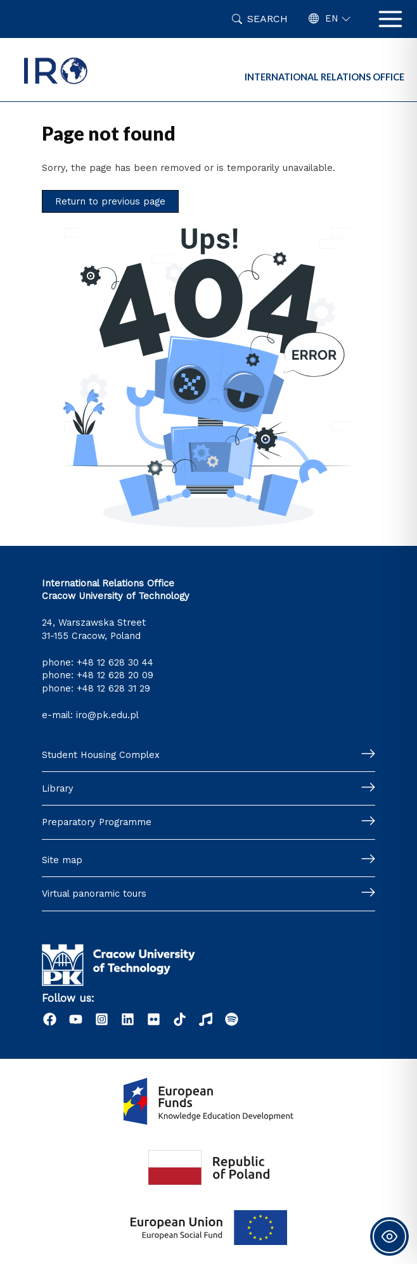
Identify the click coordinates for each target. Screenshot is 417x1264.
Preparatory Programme (96, 822)
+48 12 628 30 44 (115, 662)
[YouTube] (76, 1019)
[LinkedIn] (128, 1019)
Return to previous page (110, 201)
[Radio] (206, 1019)
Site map (62, 860)
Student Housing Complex (101, 755)
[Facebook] (50, 1019)
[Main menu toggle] (390, 19)
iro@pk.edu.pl (107, 715)
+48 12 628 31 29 (113, 688)
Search (267, 19)
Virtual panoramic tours (94, 893)
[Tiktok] (180, 1019)
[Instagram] (102, 1019)
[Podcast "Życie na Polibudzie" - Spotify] (232, 1019)
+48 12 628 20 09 (115, 675)
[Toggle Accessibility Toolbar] (389, 1236)
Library (58, 788)
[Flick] (154, 1019)
